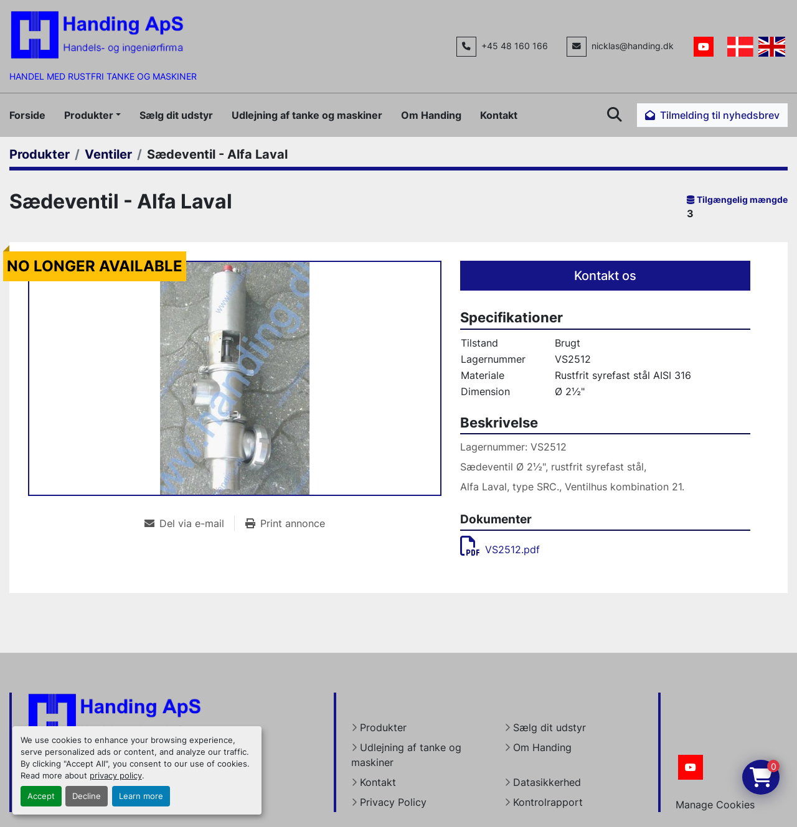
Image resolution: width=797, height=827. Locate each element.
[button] (92, 115)
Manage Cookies (715, 804)
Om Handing (431, 115)
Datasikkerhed (547, 782)
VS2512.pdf (500, 549)
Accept (41, 796)
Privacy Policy (393, 802)
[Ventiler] (108, 154)
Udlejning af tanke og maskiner (307, 115)
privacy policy (116, 775)
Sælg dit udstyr (176, 115)
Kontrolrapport (548, 802)
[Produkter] (39, 154)
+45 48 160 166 (514, 46)
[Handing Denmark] (114, 716)
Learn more (141, 796)
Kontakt (498, 115)
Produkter (88, 115)
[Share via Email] (189, 523)
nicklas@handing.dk (633, 46)
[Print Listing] (285, 523)
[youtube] (704, 47)
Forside (27, 115)
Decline (86, 796)
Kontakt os (605, 275)
